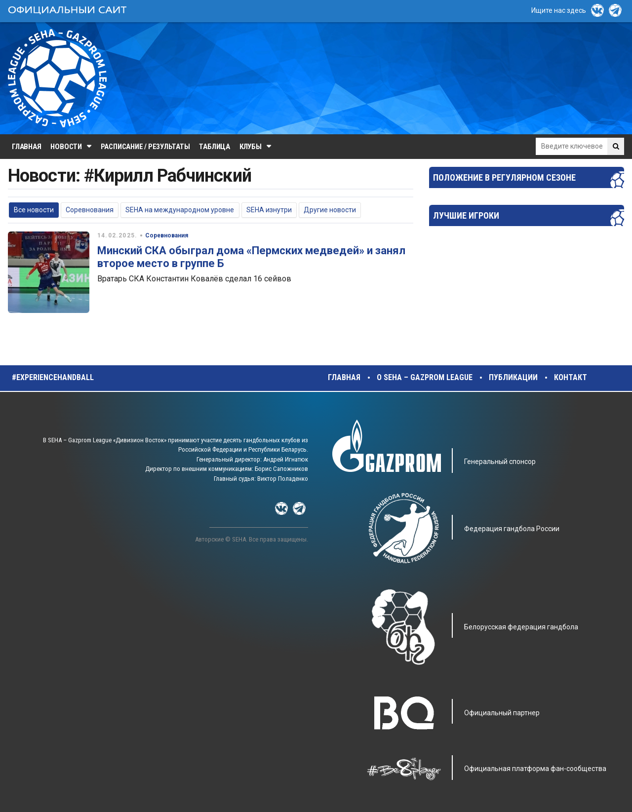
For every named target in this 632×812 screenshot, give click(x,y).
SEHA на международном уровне (179, 210)
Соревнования (90, 210)
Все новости (34, 210)
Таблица (214, 146)
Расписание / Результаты (145, 146)
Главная (26, 146)
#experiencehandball (53, 377)
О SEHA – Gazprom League (425, 377)
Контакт (570, 377)
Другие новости (330, 210)
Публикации (513, 377)
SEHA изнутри (269, 210)
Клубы (250, 146)
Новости (65, 146)
